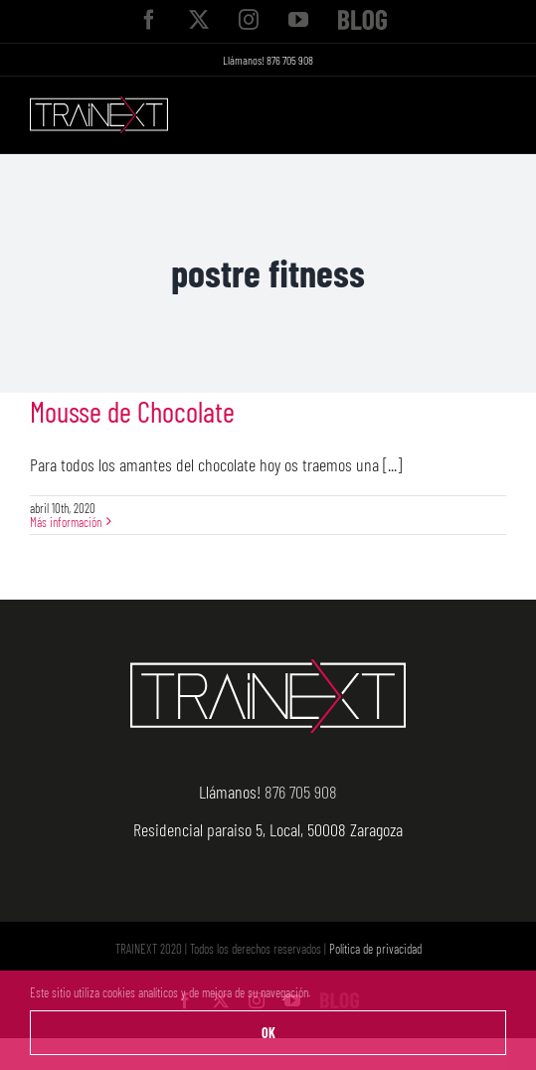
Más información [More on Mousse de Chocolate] (65, 522)
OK (268, 1032)
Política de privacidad (375, 949)
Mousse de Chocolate (132, 411)
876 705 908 (290, 60)
